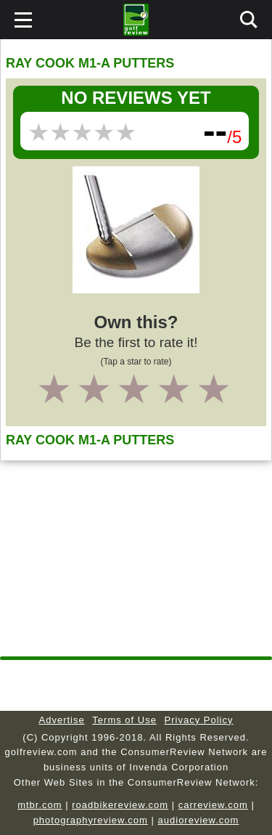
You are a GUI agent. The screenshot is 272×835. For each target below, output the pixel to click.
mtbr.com (39, 804)
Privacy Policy (199, 719)
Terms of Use (124, 719)
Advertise (62, 719)
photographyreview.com (90, 820)
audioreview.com (198, 820)
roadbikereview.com (120, 804)
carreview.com (213, 804)
